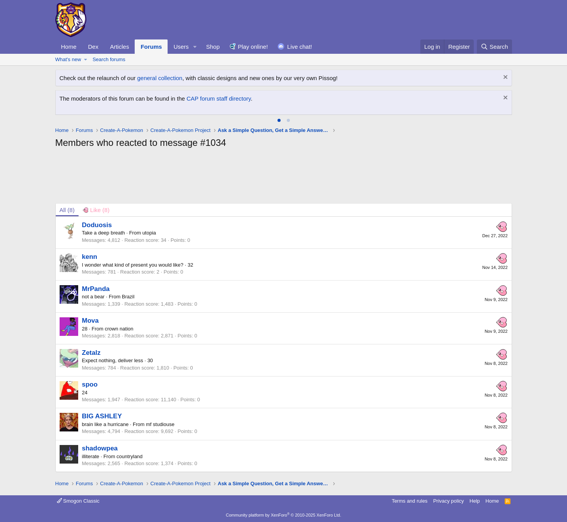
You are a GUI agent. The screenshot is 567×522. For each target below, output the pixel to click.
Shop (212, 46)
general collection (159, 78)
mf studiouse (160, 424)
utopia (149, 233)
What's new (68, 59)
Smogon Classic (78, 501)
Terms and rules (409, 501)
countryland (129, 456)
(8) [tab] (67, 210)
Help (474, 501)
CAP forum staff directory (219, 98)
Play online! (253, 46)
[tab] (279, 120)
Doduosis (97, 225)
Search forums (109, 59)
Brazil (128, 297)
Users (180, 46)
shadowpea (100, 448)
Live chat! (299, 46)
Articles (119, 46)
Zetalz (91, 352)
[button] (194, 46)
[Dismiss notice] (504, 78)
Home (69, 46)
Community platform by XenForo (283, 515)
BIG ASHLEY (102, 416)
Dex (93, 46)
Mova (90, 320)
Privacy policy (448, 501)
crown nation (119, 329)
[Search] (494, 46)
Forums (151, 46)
